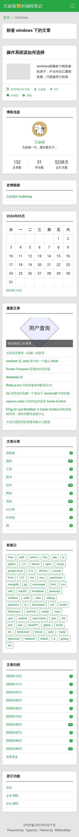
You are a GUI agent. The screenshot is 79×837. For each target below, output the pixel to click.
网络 (9, 493)
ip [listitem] (25, 604)
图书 (9, 477)
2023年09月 (14, 724)
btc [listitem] (10, 632)
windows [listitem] (13, 598)
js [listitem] (63, 557)
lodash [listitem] (44, 638)
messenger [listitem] (39, 584)
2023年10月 (14, 716)
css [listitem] (63, 584)
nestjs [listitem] (62, 632)
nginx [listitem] (48, 564)
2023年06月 (14, 740)
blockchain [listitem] (23, 632)
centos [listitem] (33, 557)
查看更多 (12, 756)
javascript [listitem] (54, 591)
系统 (29, 95)
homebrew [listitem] (38, 591)
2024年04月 (14, 708)
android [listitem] (23, 618)
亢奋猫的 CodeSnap (19, 196)
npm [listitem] (10, 618)
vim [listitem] (32, 577)
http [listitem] (45, 557)
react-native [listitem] (39, 618)
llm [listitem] (10, 645)
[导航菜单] (72, 6)
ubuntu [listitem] (36, 564)
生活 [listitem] (30, 570)
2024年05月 (14, 700)
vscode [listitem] (57, 570)
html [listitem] (53, 584)
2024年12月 (14, 290)
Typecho (31, 830)
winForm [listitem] (31, 611)
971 (56, 89)
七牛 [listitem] (23, 564)
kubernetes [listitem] (14, 611)
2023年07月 (14, 732)
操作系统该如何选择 (25, 52)
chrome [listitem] (43, 570)
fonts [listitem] (11, 577)
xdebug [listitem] (50, 598)
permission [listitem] (56, 577)
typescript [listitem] (13, 638)
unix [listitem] (10, 591)
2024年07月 (14, 692)
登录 (9, 787)
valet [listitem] (38, 598)
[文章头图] (18, 72)
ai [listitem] (54, 638)
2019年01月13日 (20, 89)
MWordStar (63, 830)
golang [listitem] (65, 638)
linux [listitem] (10, 557)
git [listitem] (25, 584)
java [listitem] (53, 618)
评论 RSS (12, 803)
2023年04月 (14, 748)
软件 (9, 485)
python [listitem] (12, 564)
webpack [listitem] (30, 638)
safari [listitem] (26, 598)
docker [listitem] (63, 604)
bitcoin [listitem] (39, 632)
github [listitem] (47, 625)
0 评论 (14, 95)
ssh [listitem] (52, 604)
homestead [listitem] (38, 604)
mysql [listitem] (60, 564)
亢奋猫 (42, 89)
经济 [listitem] (21, 577)
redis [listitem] (51, 632)
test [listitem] (10, 625)
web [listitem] (20, 625)
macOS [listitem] (22, 591)
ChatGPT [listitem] (33, 625)
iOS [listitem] (64, 618)
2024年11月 (14, 684)
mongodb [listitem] (13, 584)
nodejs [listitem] (45, 611)
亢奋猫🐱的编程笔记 (22, 5)
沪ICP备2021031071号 (39, 825)
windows (21, 17)
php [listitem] (55, 557)
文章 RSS (12, 795)
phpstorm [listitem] (13, 604)
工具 (9, 469)
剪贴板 (10, 453)
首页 (6, 17)
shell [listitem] (21, 557)
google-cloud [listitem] (15, 570)
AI (7, 525)
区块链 (10, 517)
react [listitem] (57, 611)
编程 (9, 461)
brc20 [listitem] (59, 625)
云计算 (10, 509)
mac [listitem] (41, 577)
